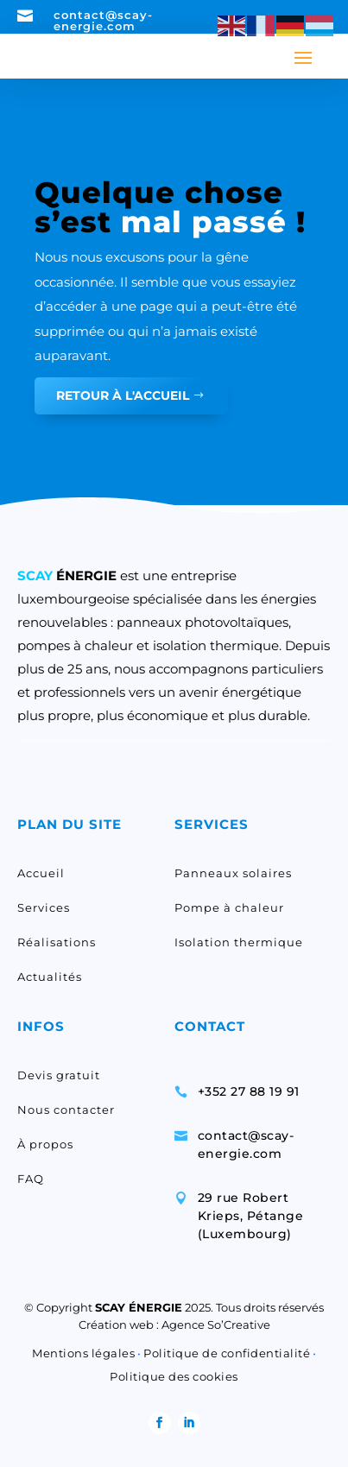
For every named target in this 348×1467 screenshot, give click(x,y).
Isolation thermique (238, 942)
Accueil (41, 873)
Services (43, 907)
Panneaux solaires (233, 873)
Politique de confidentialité (226, 1353)
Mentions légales (83, 1353)
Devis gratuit (58, 1075)
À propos (45, 1144)
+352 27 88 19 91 (249, 1091)
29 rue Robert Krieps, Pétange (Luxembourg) (251, 1216)
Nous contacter (66, 1109)
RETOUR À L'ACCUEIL (122, 395)
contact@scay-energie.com (103, 20)
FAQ (30, 1179)
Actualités (49, 976)
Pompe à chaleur (229, 907)
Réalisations (56, 942)
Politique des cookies (174, 1376)
